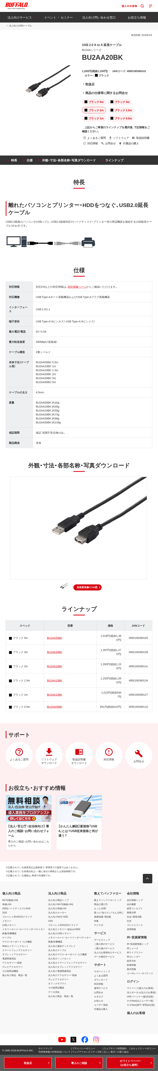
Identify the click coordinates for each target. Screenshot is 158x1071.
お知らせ (98, 1000)
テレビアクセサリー (12, 966)
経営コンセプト (135, 908)
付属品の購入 (101, 1009)
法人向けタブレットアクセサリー (65, 966)
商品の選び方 (101, 904)
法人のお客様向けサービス (107, 952)
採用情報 (131, 929)
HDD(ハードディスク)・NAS (16, 908)
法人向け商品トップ (58, 900)
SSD (4, 912)
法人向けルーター (57, 912)
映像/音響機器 (9, 933)
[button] (87, 587)
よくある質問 (101, 975)
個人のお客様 (136, 1012)
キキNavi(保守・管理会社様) (141, 1004)
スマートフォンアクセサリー (17, 950)
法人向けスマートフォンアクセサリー (67, 962)
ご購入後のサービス (104, 948)
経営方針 (131, 960)
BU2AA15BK (54, 680)
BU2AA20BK (54, 666)
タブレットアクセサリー (14, 954)
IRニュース (132, 948)
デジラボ (98, 925)
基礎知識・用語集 (102, 916)
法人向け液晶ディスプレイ (61, 946)
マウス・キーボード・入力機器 (17, 941)
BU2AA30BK (54, 652)
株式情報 (131, 969)
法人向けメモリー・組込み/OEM (64, 929)
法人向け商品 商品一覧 (60, 996)
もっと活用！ (100, 908)
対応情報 (98, 983)
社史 (129, 920)
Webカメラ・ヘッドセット (15, 946)
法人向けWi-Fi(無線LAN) (60, 904)
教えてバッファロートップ (107, 900)
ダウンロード (101, 979)
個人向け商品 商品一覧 (14, 975)
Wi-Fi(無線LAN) (10, 900)
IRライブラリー (135, 952)
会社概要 (131, 904)
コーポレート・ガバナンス (140, 973)
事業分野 (131, 912)
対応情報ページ (77, 287)
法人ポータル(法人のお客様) (141, 992)
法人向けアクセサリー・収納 (62, 975)
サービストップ (102, 939)
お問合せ (98, 992)
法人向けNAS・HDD (58, 916)
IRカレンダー (134, 956)
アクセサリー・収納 (12, 962)
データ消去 (54, 992)
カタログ (98, 996)
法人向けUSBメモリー (59, 933)
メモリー (6, 920)
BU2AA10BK (54, 694)
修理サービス (101, 988)
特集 (96, 920)
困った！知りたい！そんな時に (109, 912)
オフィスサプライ (57, 983)
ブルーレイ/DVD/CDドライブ (17, 916)
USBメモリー (9, 925)
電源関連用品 (9, 958)
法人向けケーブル (57, 950)
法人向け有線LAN (57, 908)
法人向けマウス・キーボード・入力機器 (67, 954)
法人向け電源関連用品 (59, 971)
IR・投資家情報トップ (138, 944)
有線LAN (6, 904)
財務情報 (131, 965)
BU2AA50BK (54, 638)
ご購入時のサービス (104, 944)
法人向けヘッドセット (59, 958)
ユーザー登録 (101, 1004)
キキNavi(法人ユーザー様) (140, 1000)
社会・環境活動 (134, 916)
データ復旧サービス (104, 956)
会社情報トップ (135, 900)
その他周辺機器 (10, 971)
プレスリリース (135, 925)
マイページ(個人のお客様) (140, 988)
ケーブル (6, 937)
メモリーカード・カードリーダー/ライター (23, 929)
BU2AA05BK (54, 707)
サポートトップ (102, 971)
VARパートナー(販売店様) (140, 996)
